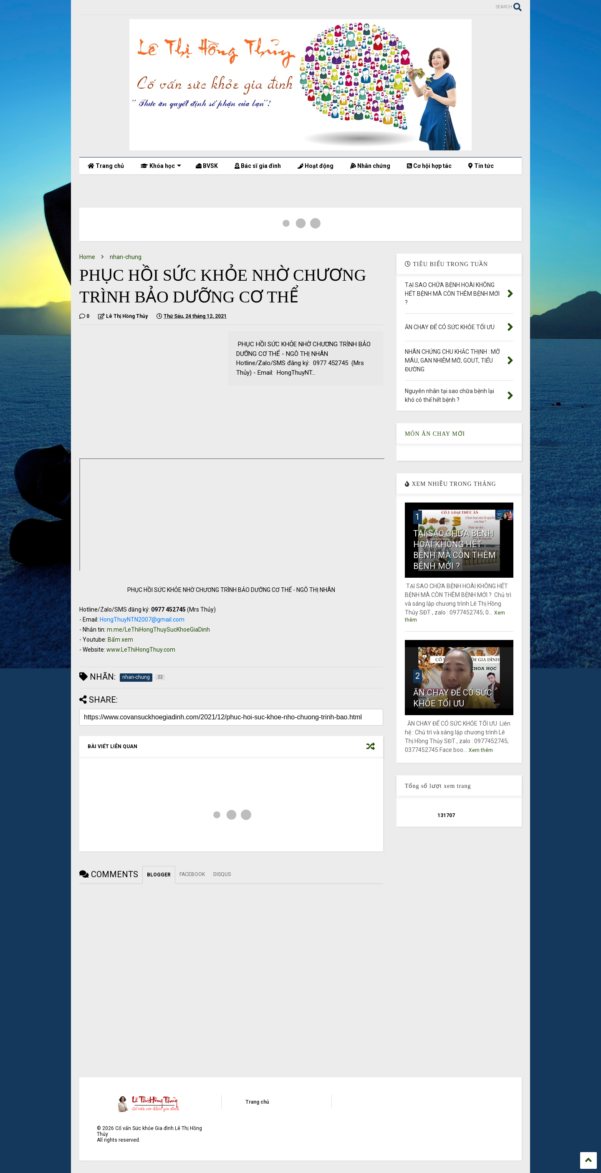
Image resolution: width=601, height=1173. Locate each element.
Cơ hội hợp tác (429, 165)
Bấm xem (120, 639)
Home (87, 257)
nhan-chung (125, 257)
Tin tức (481, 165)
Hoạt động (315, 165)
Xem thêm (481, 750)
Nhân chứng (370, 165)
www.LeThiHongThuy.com (140, 649)
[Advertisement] (149, 389)
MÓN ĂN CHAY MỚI (435, 434)
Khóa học (161, 165)
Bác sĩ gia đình (258, 165)
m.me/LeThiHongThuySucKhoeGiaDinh (158, 629)
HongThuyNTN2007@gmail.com (142, 619)
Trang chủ (106, 165)
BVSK (207, 165)
